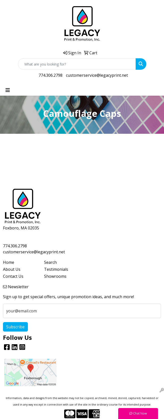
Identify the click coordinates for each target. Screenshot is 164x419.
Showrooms (55, 276)
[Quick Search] (77, 64)
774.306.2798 (50, 75)
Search (50, 262)
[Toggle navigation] (7, 90)
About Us (11, 269)
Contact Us (13, 276)
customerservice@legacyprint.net (97, 75)
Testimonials (56, 269)
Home (8, 262)
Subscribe (15, 327)
